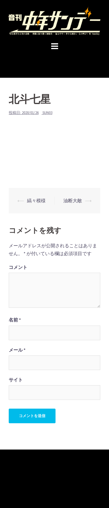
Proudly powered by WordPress (35, 488)
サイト (16, 380)
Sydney (91, 488)
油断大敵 (72, 200)
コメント (18, 267)
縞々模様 (36, 200)
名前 (15, 320)
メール (17, 350)
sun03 (47, 112)
